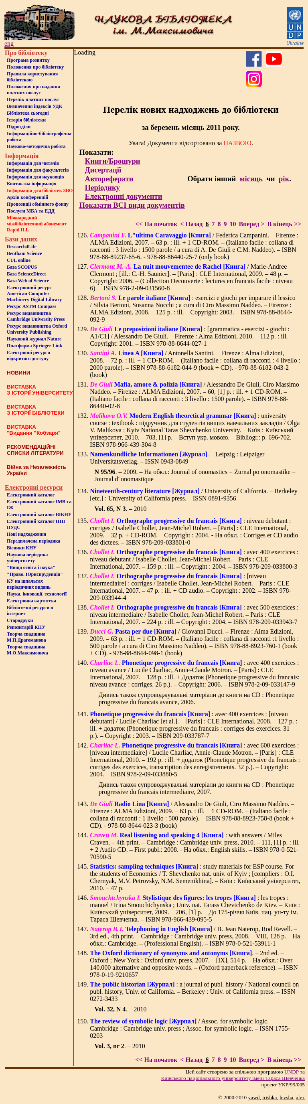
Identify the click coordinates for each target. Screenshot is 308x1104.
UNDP (291, 1072)
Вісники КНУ (21, 548)
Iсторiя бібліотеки (26, 120)
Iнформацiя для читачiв (33, 163)
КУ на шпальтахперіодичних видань (29, 584)
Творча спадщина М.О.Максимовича (27, 650)
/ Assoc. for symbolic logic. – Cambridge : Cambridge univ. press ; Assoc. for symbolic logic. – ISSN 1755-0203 (190, 1028)
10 (232, 224)
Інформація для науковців (35, 177)
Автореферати (109, 178)
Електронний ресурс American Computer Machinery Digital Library (34, 293)
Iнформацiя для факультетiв (38, 170)
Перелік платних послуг (33, 99)
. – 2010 (120, 508)
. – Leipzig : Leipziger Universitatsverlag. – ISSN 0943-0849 (177, 458)
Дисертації (103, 170)
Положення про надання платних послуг (33, 89)
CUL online (18, 260)
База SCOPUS (22, 267)
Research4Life (21, 246)
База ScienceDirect (26, 274)
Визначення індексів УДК (35, 106)
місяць (251, 178)
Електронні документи (123, 196)
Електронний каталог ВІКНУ (39, 514)
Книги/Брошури (112, 161)
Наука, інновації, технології (37, 594)
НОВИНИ (18, 373)
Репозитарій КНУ (26, 627)
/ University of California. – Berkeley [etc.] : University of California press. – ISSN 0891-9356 (193, 495)
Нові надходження (26, 534)
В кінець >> (284, 224)
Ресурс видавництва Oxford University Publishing (37, 329)
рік (284, 178)
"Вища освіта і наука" (31, 567)
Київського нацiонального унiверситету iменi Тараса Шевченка (233, 1078)
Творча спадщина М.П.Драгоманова (26, 637)
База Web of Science (28, 281)
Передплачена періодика (33, 541)
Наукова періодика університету (27, 557)
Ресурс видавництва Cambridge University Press (36, 316)
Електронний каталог (31, 495)
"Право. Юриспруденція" (35, 574)
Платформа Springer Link (34, 345)
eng (9, 43)
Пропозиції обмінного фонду (38, 204)
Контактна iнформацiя (32, 183)
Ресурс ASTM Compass (31, 306)
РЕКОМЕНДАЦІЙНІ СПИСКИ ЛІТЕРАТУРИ (35, 450)
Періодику (102, 187)
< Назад (191, 224)
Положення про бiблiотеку (35, 67)
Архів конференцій (28, 197)
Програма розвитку (28, 60)
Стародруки (20, 620)
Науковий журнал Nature (34, 339)
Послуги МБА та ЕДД (31, 211)
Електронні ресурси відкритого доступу (28, 355)
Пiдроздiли (18, 127)
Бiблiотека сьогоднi (28, 113)
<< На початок (156, 224)
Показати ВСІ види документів (132, 205)
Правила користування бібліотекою (32, 77)
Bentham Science (24, 253)
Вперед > (251, 224)
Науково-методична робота (36, 146)
